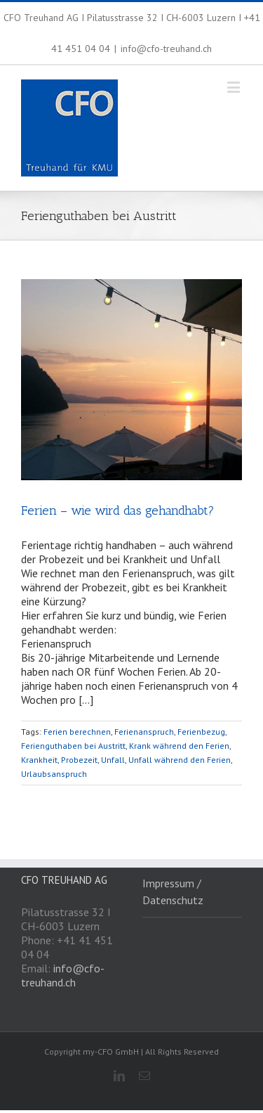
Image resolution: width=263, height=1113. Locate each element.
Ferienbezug (201, 731)
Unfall (113, 759)
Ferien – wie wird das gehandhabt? (118, 510)
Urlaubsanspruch (54, 773)
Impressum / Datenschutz (172, 891)
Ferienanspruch (144, 731)
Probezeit (79, 759)
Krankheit (39, 759)
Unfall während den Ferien (179, 759)
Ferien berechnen (77, 731)
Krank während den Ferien (179, 745)
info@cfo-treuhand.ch (166, 48)
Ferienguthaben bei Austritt (73, 745)
